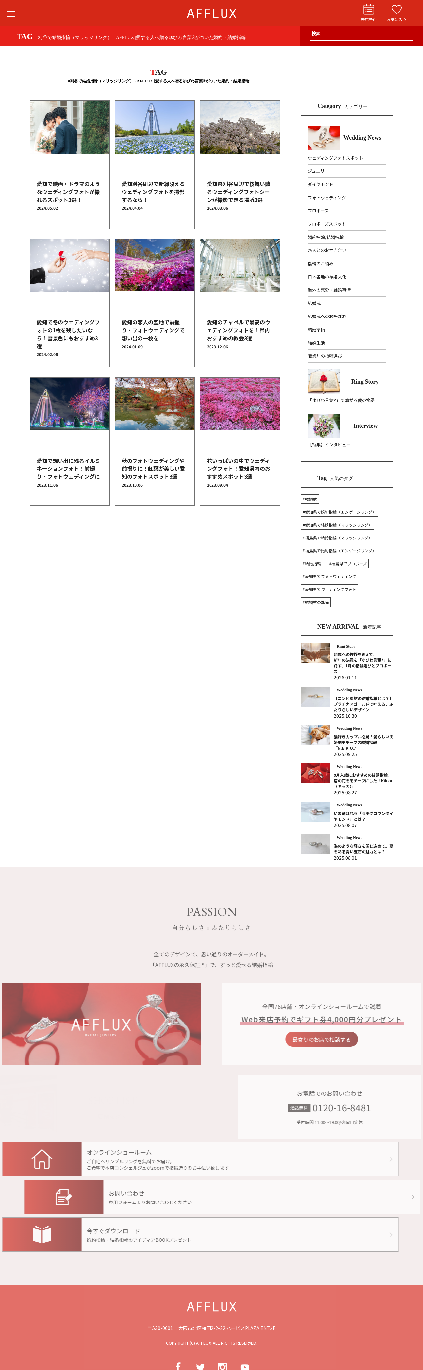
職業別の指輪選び (325, 356)
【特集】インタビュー (329, 444)
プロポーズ (318, 210)
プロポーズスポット (327, 224)
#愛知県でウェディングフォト (329, 589)
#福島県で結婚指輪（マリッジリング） (337, 537)
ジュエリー (318, 171)
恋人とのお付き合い (327, 250)
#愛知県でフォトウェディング (329, 576)
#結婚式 (310, 499)
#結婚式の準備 (316, 602)
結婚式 (314, 303)
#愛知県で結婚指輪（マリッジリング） (337, 525)
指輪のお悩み (320, 263)
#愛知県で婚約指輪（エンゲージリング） (339, 512)
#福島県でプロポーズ (348, 563)
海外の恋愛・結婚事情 (329, 290)
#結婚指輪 (312, 563)
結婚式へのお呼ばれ (327, 316)
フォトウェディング (327, 197)
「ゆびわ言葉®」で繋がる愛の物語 (341, 400)
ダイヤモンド (320, 184)
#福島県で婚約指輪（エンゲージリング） (339, 550)
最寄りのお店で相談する (343, 1039)
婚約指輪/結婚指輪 (326, 237)
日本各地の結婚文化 (327, 277)
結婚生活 (316, 343)
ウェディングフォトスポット (335, 158)
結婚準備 (316, 329)
